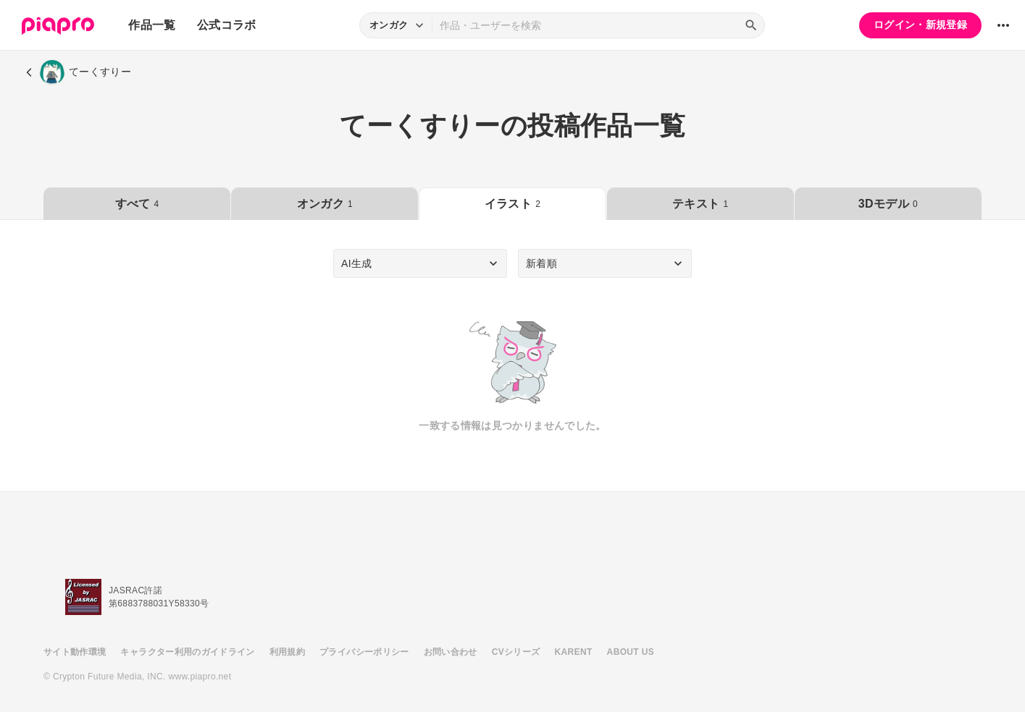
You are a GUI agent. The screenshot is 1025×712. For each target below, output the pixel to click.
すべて (137, 204)
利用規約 (287, 652)
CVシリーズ (516, 652)
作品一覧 (151, 25)
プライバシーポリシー (364, 652)
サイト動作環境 (74, 652)
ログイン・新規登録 (920, 24)
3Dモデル (888, 204)
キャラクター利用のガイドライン (187, 652)
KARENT (574, 652)
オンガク (325, 204)
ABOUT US (630, 652)
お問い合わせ (450, 652)
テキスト (700, 204)
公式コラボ (226, 25)
